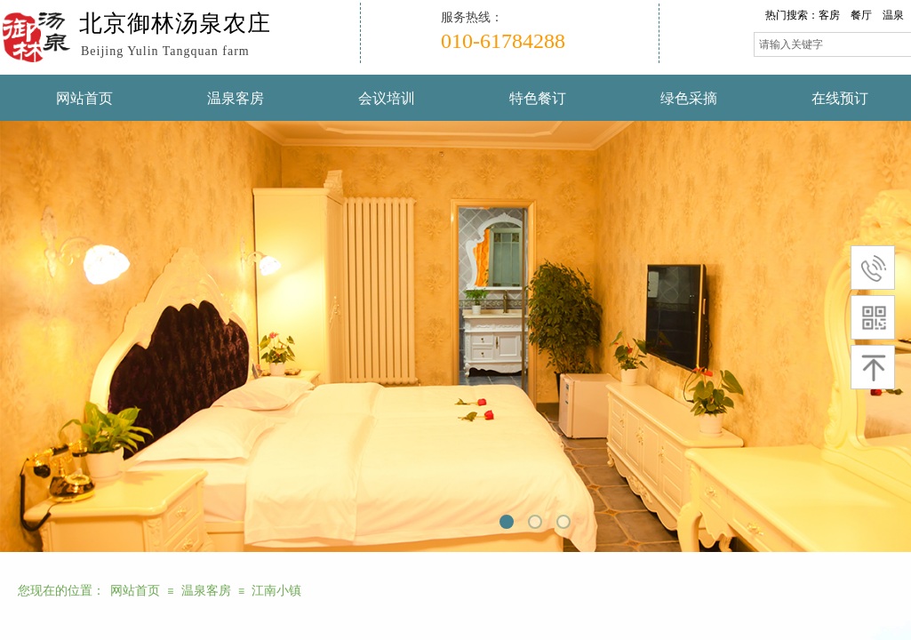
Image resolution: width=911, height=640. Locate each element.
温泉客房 (235, 98)
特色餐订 (537, 98)
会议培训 (386, 98)
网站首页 (84, 98)
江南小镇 (276, 590)
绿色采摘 (688, 98)
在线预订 (839, 98)
